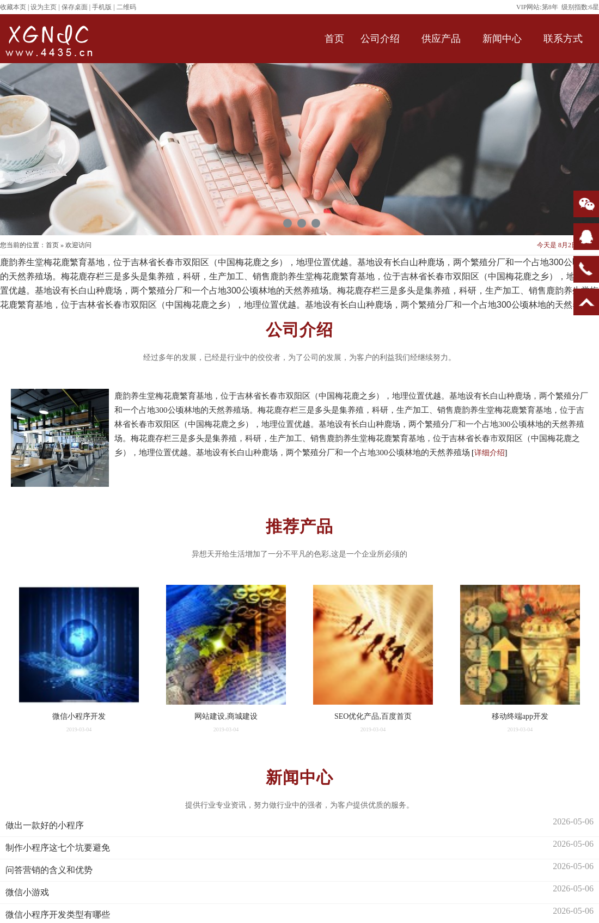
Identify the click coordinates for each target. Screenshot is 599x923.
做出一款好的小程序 (44, 825)
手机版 (102, 7)
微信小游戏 (27, 892)
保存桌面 (75, 7)
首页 (52, 245)
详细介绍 (489, 453)
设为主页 (43, 7)
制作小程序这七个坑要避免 (57, 847)
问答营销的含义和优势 (49, 870)
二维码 (126, 7)
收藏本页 (13, 7)
